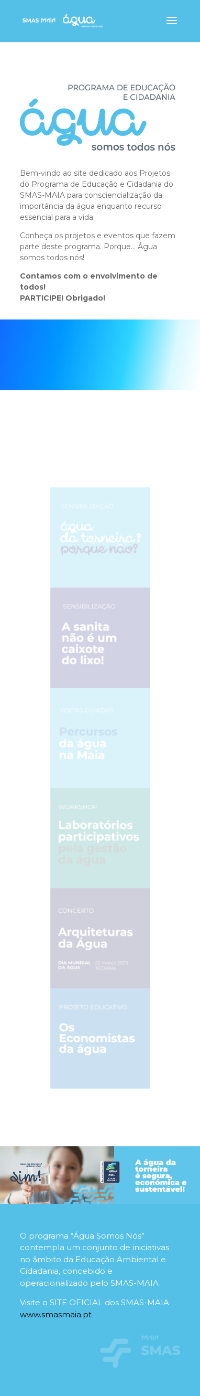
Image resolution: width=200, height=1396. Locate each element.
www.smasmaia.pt (56, 1314)
